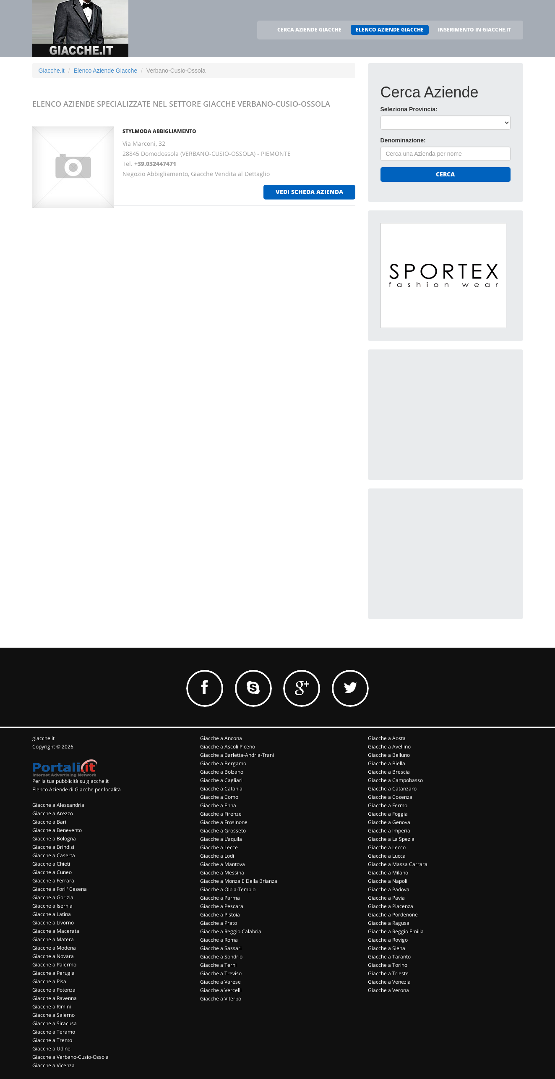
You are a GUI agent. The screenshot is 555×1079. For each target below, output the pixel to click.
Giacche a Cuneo (52, 872)
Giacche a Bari (49, 821)
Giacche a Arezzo (52, 813)
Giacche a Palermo (54, 964)
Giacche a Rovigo (388, 939)
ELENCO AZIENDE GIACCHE (390, 29)
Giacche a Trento (52, 1040)
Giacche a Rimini (51, 1006)
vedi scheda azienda (309, 192)
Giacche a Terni (218, 965)
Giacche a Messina (222, 872)
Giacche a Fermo (387, 805)
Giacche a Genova (389, 822)
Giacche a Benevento (57, 830)
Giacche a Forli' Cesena (59, 889)
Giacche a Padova (388, 889)
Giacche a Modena (54, 947)
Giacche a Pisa (49, 981)
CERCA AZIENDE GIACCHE (309, 29)
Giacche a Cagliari (221, 780)
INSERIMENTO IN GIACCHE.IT (474, 29)
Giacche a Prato (218, 923)
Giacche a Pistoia (220, 914)
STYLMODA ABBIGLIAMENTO (159, 131)
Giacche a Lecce (219, 847)
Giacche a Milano (388, 872)
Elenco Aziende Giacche (105, 70)
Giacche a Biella (386, 763)
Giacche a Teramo (53, 1031)
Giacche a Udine (51, 1048)
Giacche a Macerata (55, 931)
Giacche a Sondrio (221, 956)
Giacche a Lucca (387, 855)
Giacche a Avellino (389, 746)
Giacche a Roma (219, 939)
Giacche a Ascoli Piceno (227, 746)
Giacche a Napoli (387, 881)
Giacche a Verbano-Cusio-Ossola (70, 1057)
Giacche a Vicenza (53, 1065)
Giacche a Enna (218, 805)
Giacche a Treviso (221, 973)
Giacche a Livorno (53, 922)
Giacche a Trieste (388, 973)
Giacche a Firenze (221, 813)
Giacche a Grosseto (223, 830)
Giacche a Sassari (221, 948)
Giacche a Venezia (389, 981)
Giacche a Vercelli (221, 990)
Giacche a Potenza (54, 989)
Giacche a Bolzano (221, 771)
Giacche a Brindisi (53, 847)
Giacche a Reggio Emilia (396, 931)
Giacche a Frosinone (224, 822)
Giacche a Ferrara (53, 880)
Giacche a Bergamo (223, 763)
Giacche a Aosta (387, 738)
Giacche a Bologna (54, 838)
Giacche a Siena (386, 948)
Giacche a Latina (51, 914)
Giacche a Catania (221, 788)
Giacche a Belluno (389, 755)
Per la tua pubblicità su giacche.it (70, 781)
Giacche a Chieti (51, 863)
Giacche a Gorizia (52, 897)
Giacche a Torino (387, 965)
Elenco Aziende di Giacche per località (76, 789)
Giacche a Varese (220, 981)
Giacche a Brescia (389, 771)
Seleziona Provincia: (409, 109)
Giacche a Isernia (52, 905)
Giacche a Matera (53, 939)
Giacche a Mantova (222, 864)
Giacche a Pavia (386, 897)
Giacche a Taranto (389, 956)
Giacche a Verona (388, 990)
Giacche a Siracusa (54, 1023)
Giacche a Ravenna (54, 998)
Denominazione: (403, 140)
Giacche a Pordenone (393, 914)
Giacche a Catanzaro (392, 788)
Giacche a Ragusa (388, 923)
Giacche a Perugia (53, 973)
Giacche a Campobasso (395, 780)
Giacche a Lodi (217, 855)
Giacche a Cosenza (390, 797)
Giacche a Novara (53, 956)
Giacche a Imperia (389, 830)
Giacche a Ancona (221, 738)
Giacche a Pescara (221, 906)
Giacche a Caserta (53, 855)
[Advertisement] (443, 414)
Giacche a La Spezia (391, 839)
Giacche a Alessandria (58, 805)
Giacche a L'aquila (221, 839)
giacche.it (43, 738)
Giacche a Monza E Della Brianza (238, 881)
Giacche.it (52, 70)
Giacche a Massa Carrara (397, 864)
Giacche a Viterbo (220, 998)
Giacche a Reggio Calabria (230, 931)
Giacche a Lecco (387, 847)
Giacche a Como (219, 797)
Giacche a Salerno (53, 1015)
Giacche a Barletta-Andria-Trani (237, 755)
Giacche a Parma (220, 897)
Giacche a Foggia (388, 813)
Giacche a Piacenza (390, 906)
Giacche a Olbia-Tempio (227, 889)
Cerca (445, 174)
